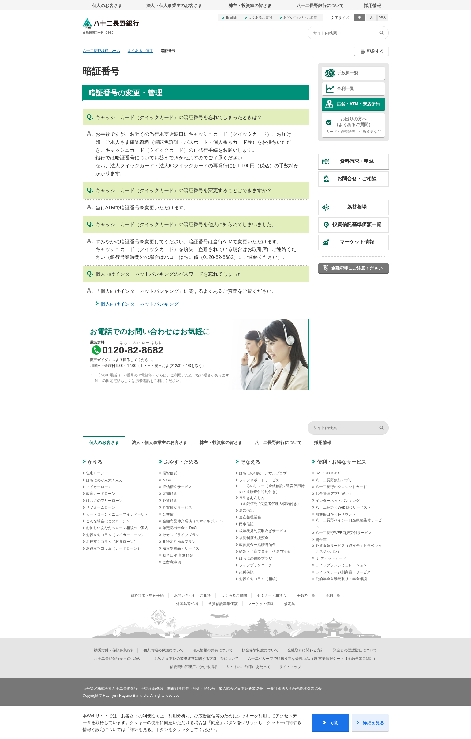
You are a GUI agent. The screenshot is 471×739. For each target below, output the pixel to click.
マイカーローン (99, 487)
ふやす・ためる (181, 462)
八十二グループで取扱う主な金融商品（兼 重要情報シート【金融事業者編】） (312, 658)
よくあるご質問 (260, 17)
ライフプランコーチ (255, 565)
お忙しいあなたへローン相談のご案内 (117, 528)
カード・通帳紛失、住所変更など (353, 125)
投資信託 (170, 473)
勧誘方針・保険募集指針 (114, 650)
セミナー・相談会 (271, 595)
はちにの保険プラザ (255, 558)
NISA (167, 480)
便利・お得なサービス (341, 462)
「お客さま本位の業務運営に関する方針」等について (195, 658)
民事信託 (246, 524)
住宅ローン (95, 473)
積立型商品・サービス (181, 548)
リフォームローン (100, 507)
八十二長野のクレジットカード (341, 487)
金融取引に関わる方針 (305, 650)
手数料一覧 (347, 72)
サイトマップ (290, 667)
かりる (95, 462)
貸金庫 (321, 540)
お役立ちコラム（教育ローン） (111, 541)
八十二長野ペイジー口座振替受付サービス (349, 523)
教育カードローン (100, 493)
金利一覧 (345, 88)
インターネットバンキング (338, 500)
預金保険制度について (260, 650)
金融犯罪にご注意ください (357, 268)
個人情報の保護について (163, 650)
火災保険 (246, 572)
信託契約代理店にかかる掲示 (194, 667)
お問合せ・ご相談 (356, 178)
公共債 (168, 514)
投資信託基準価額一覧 (356, 224)
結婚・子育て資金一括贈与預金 (264, 551)
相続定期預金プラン (179, 541)
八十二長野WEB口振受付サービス (344, 533)
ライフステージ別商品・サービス (343, 572)
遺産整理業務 (250, 517)
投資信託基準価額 (223, 604)
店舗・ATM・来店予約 (358, 103)
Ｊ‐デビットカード (331, 558)
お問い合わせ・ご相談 (300, 17)
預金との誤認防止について (355, 650)
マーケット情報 (357, 241)
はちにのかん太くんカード (108, 480)
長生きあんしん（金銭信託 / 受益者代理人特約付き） (270, 501)
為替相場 (357, 207)
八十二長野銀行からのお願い (118, 658)
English (231, 17)
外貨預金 (170, 500)
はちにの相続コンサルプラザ (263, 473)
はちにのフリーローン (104, 500)
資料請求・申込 (357, 161)
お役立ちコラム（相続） (259, 579)
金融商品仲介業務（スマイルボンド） (194, 521)
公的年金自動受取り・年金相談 (341, 579)
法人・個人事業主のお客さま (174, 5)
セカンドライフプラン (181, 535)
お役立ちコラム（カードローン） (113, 548)
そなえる (250, 462)
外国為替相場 (187, 604)
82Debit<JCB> (327, 473)
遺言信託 (246, 510)
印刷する (375, 51)
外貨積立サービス (177, 507)
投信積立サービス (177, 487)
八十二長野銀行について (320, 5)
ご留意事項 (172, 562)
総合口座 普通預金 (178, 555)
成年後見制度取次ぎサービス (263, 531)
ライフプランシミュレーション (341, 565)
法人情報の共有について (213, 650)
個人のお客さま (107, 5)
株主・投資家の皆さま (250, 5)
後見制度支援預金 (253, 538)
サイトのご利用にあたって (248, 667)
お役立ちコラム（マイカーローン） (115, 535)
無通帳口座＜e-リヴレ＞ (336, 514)
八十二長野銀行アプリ (334, 480)
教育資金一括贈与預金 (257, 545)
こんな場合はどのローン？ (108, 521)
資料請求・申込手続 (147, 595)
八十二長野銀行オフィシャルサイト (111, 26)
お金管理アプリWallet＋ (335, 493)
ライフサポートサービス (259, 480)
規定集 (289, 604)
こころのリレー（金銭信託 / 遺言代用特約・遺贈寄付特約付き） (272, 489)
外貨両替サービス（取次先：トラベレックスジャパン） (349, 548)
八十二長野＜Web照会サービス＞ (343, 507)
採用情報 (372, 5)
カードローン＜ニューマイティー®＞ (117, 514)
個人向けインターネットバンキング (139, 304)
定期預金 (170, 493)
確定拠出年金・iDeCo (180, 528)
